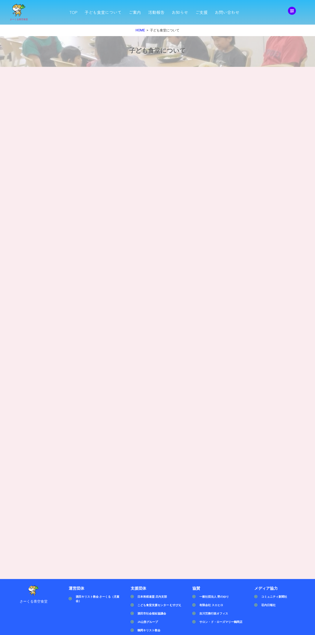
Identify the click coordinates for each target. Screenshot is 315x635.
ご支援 (201, 12)
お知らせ (180, 12)
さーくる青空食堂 (19, 19)
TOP (73, 12)
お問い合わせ (227, 12)
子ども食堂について (102, 12)
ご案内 (135, 12)
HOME (140, 30)
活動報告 (156, 12)
